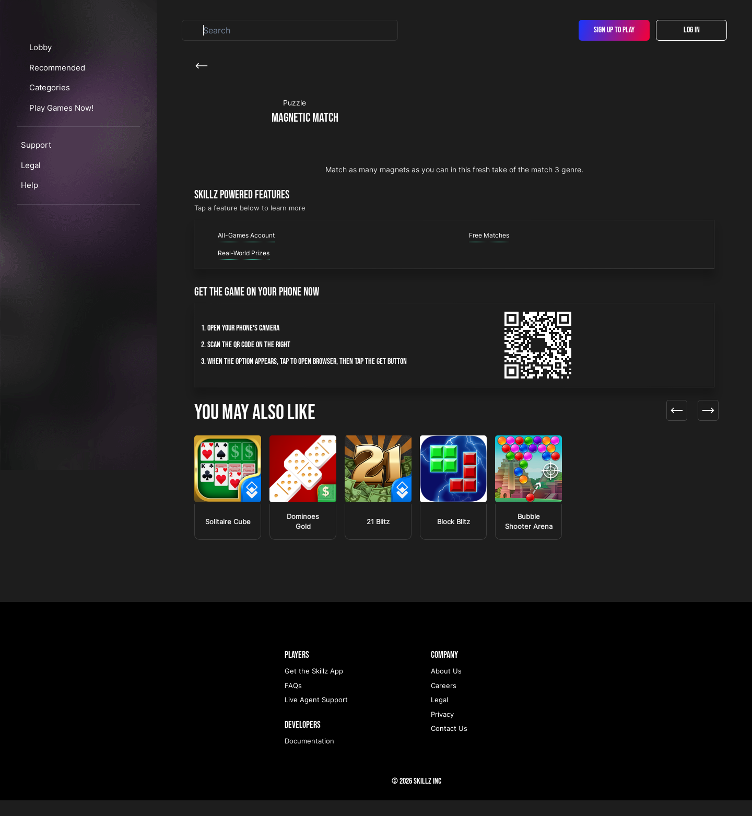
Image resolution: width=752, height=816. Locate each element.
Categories (60, 146)
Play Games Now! (72, 166)
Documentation (309, 756)
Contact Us (449, 744)
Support (36, 204)
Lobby (50, 106)
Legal (31, 224)
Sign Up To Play (614, 30)
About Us (446, 686)
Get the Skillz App (314, 686)
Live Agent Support (316, 715)
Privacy (442, 730)
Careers (443, 701)
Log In (692, 30)
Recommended (67, 126)
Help (29, 244)
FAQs (293, 701)
